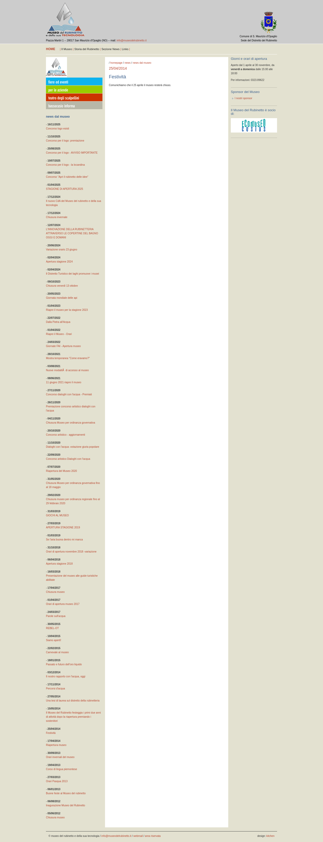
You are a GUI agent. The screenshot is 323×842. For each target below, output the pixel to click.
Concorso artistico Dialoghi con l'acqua (68, 458)
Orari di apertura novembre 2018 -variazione (71, 551)
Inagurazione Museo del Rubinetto (65, 805)
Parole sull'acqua (55, 616)
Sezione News (110, 49)
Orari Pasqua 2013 (57, 781)
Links (125, 49)
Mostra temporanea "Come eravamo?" (68, 358)
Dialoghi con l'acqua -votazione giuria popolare (72, 446)
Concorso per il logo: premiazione (65, 140)
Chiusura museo (55, 592)
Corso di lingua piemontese (61, 769)
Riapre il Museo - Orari (59, 334)
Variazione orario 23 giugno (61, 249)
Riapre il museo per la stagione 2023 (67, 309)
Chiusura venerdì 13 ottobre (62, 285)
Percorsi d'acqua (55, 688)
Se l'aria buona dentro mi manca (64, 539)
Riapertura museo (56, 745)
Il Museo (66, 49)
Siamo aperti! (53, 640)
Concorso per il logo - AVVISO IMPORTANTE (72, 152)
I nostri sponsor (243, 98)
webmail (138, 836)
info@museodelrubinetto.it (131, 40)
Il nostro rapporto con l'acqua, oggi (65, 676)
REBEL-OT (52, 628)
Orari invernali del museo (60, 757)
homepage (116, 62)
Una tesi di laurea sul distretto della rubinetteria (72, 700)
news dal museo (142, 62)
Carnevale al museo (57, 652)
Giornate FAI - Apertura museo (63, 346)
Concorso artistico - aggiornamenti (65, 434)
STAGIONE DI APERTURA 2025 (64, 189)
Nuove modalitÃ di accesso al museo (67, 370)
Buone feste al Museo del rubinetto (66, 793)
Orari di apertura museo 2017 (63, 604)
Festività (50, 733)
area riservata (153, 836)
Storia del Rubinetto (86, 49)
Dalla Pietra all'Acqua (58, 322)
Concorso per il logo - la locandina (65, 164)
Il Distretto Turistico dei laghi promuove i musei (72, 273)
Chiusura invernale (56, 217)
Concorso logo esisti (57, 128)
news (127, 62)
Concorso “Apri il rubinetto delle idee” (67, 176)
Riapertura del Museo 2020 (61, 471)
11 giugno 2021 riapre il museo (63, 382)
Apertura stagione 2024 (59, 261)
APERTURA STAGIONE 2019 (63, 527)
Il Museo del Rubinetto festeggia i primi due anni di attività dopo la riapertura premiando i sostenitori (73, 716)
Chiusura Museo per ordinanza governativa (70, 422)
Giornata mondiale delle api (61, 297)
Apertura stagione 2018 (59, 563)
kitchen (270, 836)
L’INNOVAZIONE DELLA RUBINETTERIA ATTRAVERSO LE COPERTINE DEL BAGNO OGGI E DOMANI (72, 233)
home (50, 49)
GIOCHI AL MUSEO (57, 515)
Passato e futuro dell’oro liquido (64, 664)
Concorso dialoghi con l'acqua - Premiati (69, 394)
